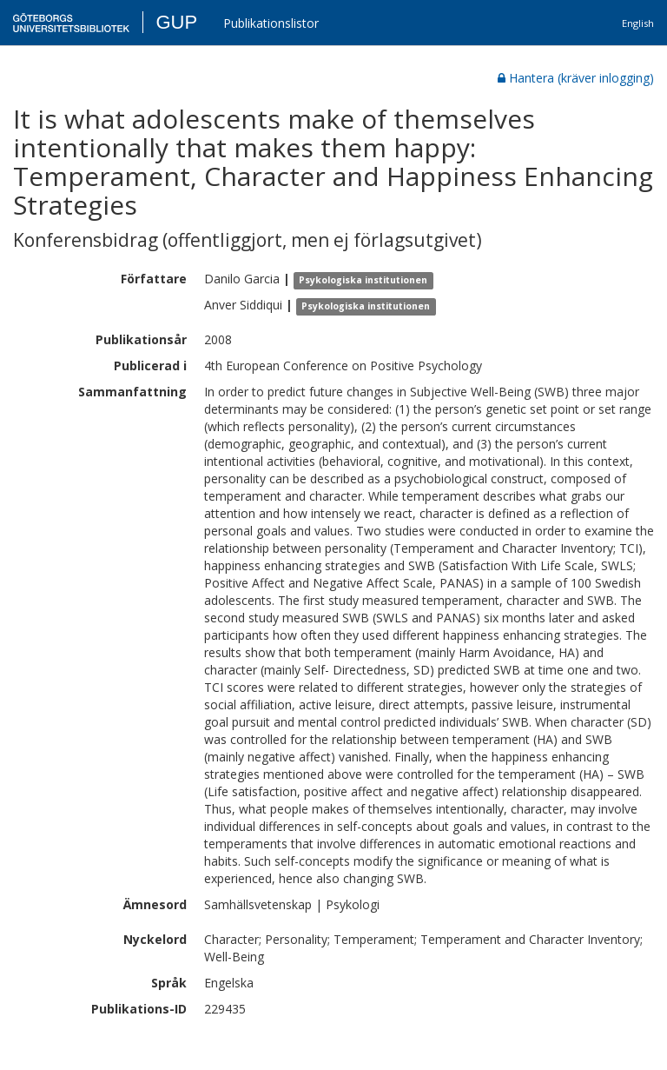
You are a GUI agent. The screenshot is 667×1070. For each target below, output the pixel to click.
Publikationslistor (271, 23)
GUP (176, 22)
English (638, 23)
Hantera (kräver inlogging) (576, 78)
